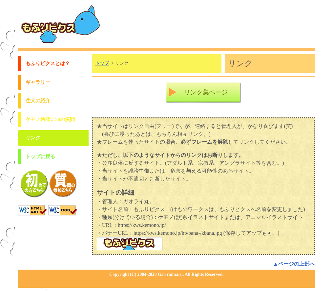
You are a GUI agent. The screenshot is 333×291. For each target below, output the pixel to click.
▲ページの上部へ (294, 264)
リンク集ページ (206, 92)
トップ (102, 63)
